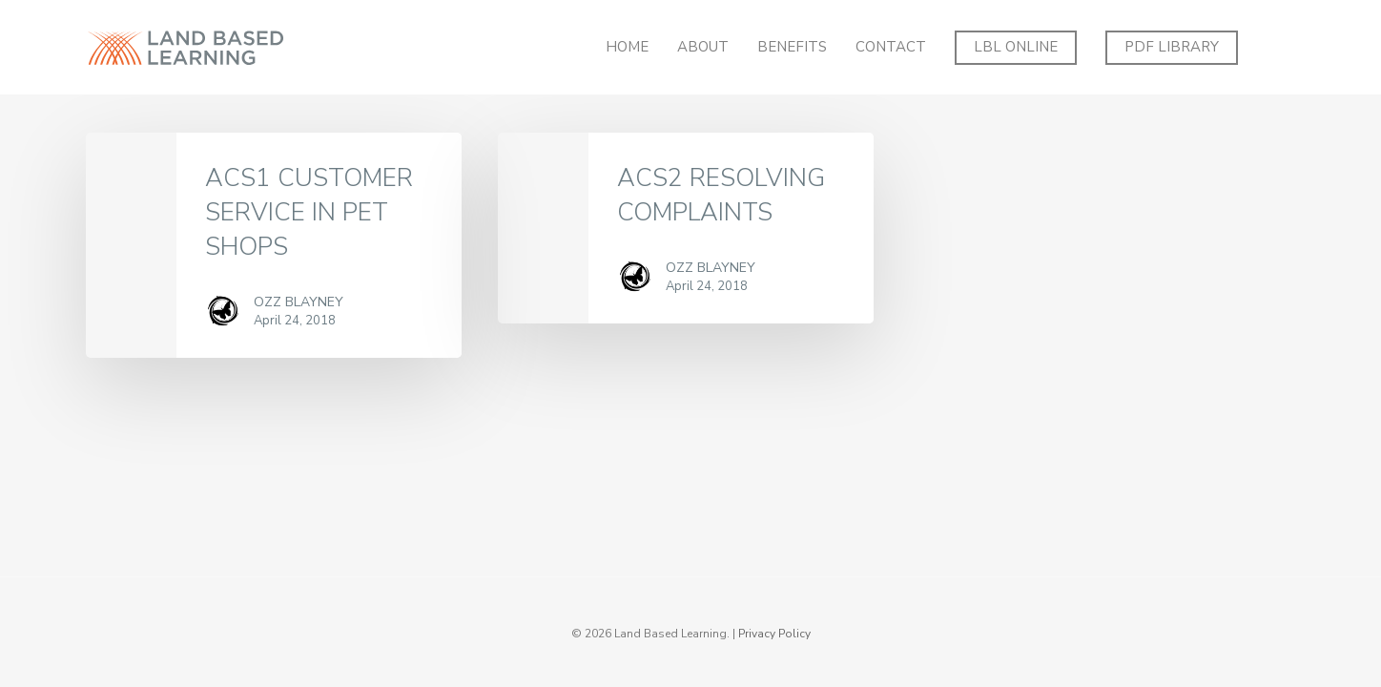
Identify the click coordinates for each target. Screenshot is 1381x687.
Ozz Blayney (298, 302)
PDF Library (1171, 46)
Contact (890, 46)
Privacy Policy (774, 633)
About (703, 46)
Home (627, 46)
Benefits (792, 46)
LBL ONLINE (1016, 46)
